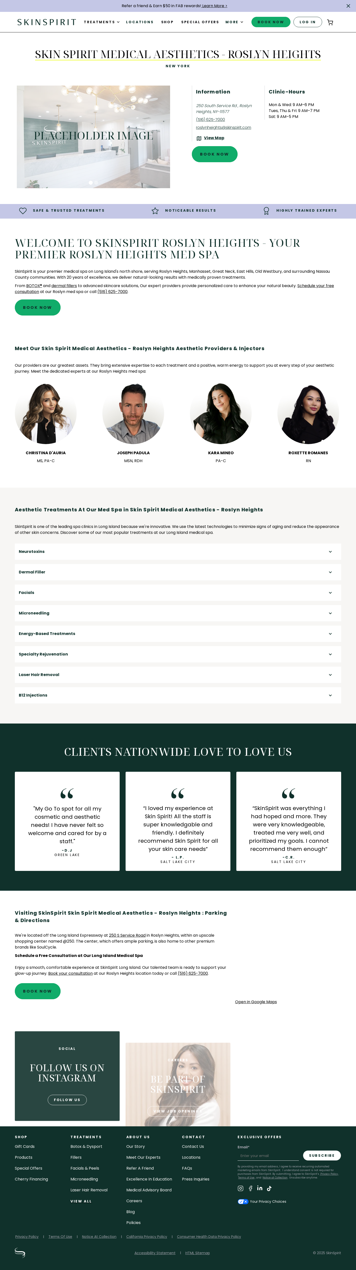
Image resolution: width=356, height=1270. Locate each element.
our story (135, 1146)
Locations (140, 22)
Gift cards (25, 1146)
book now (271, 22)
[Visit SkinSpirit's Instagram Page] (241, 1189)
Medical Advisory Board (149, 1190)
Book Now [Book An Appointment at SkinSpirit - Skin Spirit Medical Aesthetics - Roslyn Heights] (214, 154)
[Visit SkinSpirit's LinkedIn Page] (259, 1189)
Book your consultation (70, 973)
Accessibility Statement (155, 1252)
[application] (288, 954)
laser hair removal (89, 1190)
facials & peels (84, 1168)
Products (23, 1157)
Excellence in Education (149, 1179)
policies (133, 1222)
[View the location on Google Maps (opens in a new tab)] (210, 138)
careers (134, 1201)
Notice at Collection (275, 1177)
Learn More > (214, 6)
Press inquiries (195, 1179)
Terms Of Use (60, 1236)
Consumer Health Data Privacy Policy (209, 1236)
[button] (348, 6)
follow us (67, 1117)
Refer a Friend (140, 1168)
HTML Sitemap (197, 1252)
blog (130, 1212)
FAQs (187, 1168)
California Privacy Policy (146, 1236)
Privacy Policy (329, 1174)
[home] (47, 22)
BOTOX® (34, 286)
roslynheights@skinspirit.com (223, 127)
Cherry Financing (31, 1179)
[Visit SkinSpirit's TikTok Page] (269, 1189)
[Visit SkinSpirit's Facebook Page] (250, 1189)
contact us (193, 1146)
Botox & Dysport (86, 1146)
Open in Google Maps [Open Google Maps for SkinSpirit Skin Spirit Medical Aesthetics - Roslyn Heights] (256, 1002)
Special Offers (28, 1168)
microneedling (84, 1179)
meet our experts (143, 1157)
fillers (76, 1157)
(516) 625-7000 (210, 119)
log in (308, 22)
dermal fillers (64, 286)
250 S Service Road (127, 935)
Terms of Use (246, 1177)
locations (191, 1157)
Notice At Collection (99, 1236)
